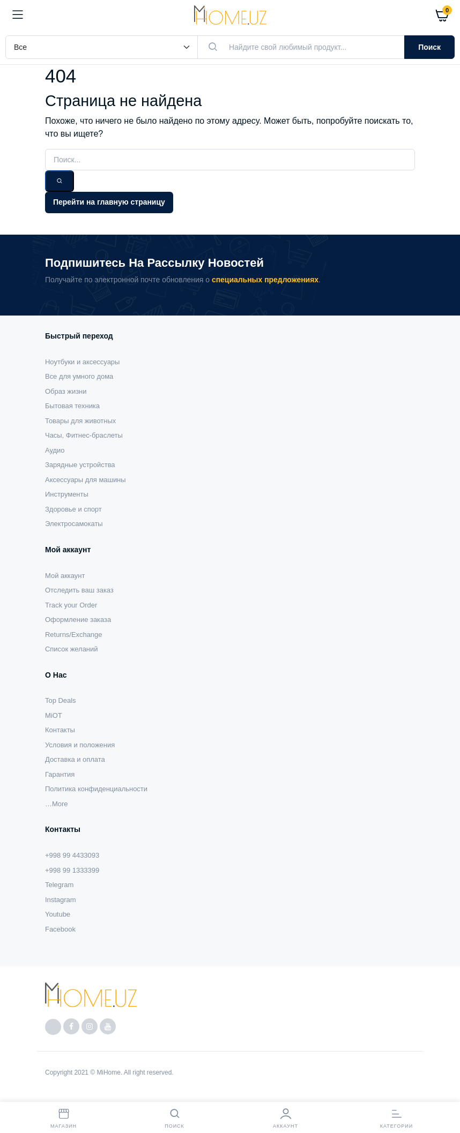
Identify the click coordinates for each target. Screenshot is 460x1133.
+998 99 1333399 (72, 870)
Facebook (60, 929)
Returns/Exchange (73, 635)
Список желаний (71, 649)
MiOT (53, 715)
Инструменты (66, 494)
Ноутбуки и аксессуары (82, 362)
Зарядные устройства (80, 465)
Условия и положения (80, 745)
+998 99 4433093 (72, 855)
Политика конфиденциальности (96, 789)
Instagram (60, 900)
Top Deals (60, 700)
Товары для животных (80, 421)
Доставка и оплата (75, 759)
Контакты (60, 730)
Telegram (59, 885)
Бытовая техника (72, 406)
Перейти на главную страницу (109, 202)
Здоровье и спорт (73, 509)
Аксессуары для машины (85, 480)
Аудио (55, 450)
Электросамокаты (74, 524)
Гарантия (60, 774)
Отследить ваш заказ (79, 590)
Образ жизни (65, 391)
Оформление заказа (78, 620)
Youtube (57, 914)
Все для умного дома (79, 376)
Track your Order (71, 605)
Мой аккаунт (65, 576)
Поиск (429, 47)
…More (56, 804)
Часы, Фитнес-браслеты (84, 435)
